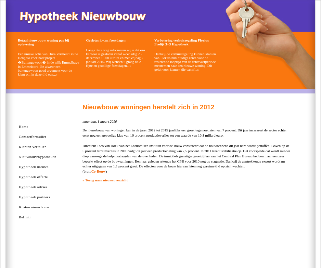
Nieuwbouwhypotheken (38, 157)
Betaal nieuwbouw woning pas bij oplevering (43, 42)
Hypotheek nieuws (33, 167)
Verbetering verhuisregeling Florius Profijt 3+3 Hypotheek (181, 42)
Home (23, 126)
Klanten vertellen (32, 147)
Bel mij (25, 217)
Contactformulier (32, 137)
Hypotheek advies (33, 187)
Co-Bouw (98, 171)
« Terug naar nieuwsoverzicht (105, 180)
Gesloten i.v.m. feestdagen (105, 40)
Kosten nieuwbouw (34, 207)
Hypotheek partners (34, 197)
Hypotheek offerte (33, 177)
